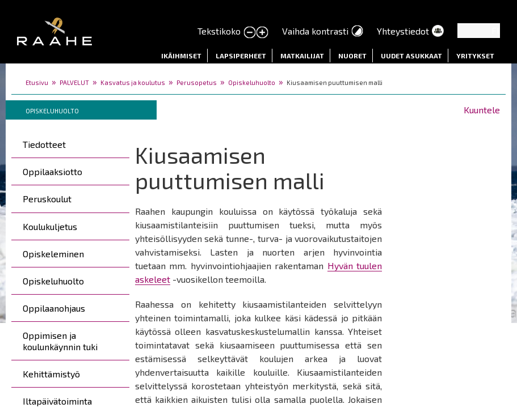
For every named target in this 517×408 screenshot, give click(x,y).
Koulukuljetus (50, 226)
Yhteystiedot (403, 31)
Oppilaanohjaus (54, 308)
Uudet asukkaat (411, 56)
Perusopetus (196, 82)
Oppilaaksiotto (52, 171)
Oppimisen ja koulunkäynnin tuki (60, 340)
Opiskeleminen (53, 253)
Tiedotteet (44, 144)
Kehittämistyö (51, 373)
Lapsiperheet (241, 56)
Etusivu (37, 82)
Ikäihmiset (181, 56)
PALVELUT (74, 82)
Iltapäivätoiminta (57, 401)
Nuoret (352, 56)
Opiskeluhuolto (251, 82)
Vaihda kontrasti (315, 31)
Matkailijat (302, 56)
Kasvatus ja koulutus (132, 82)
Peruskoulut (47, 198)
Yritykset (475, 56)
